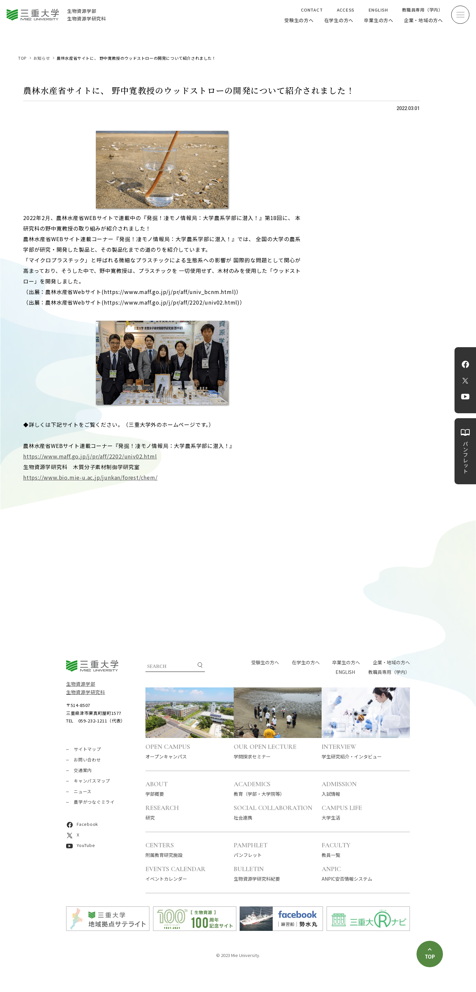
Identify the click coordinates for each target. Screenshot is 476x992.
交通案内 (83, 770)
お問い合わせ (87, 759)
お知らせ (41, 58)
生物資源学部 (80, 683)
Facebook (465, 364)
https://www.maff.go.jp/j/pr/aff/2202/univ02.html (90, 456)
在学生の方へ (339, 20)
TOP (22, 58)
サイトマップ (87, 749)
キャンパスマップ (92, 781)
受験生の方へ (299, 20)
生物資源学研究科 (85, 692)
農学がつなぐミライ (94, 802)
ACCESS (346, 10)
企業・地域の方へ (423, 20)
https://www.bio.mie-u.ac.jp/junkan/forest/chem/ (90, 477)
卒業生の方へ (378, 20)
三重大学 (92, 666)
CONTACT (312, 10)
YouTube (465, 397)
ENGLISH (378, 10)
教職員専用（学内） (422, 10)
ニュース (83, 791)
